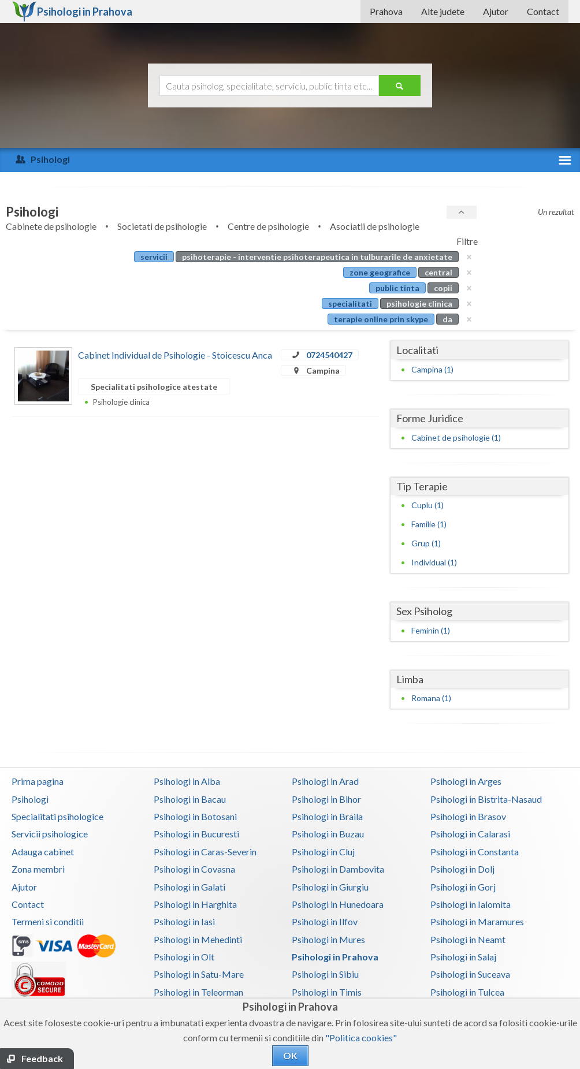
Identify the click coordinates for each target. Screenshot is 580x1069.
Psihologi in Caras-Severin (205, 851)
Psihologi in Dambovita (338, 868)
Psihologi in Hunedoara (338, 904)
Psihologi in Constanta (474, 851)
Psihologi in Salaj (463, 956)
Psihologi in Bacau (190, 799)
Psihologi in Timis (327, 991)
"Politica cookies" (361, 1037)
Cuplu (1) (427, 505)
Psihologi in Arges (465, 781)
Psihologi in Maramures (477, 921)
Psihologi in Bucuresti (196, 833)
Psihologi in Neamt (467, 939)
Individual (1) (434, 562)
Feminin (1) (430, 630)
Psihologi (30, 799)
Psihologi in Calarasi (470, 833)
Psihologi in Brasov (468, 816)
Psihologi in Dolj (462, 868)
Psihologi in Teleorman (198, 991)
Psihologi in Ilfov (325, 921)
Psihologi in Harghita (195, 904)
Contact (543, 11)
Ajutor (495, 11)
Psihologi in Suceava (470, 974)
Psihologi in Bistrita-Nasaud (486, 799)
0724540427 (329, 355)
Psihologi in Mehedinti (198, 939)
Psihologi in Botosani (195, 816)
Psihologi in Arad (325, 781)
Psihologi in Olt (184, 956)
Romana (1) (431, 698)
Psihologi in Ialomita (470, 904)
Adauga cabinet (43, 851)
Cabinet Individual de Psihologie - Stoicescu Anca (175, 354)
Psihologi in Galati (189, 886)
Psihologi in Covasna (194, 868)
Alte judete (442, 11)
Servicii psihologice (50, 833)
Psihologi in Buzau (328, 833)
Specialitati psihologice (57, 816)
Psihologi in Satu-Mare (199, 974)
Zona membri (38, 868)
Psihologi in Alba (187, 781)
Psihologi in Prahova (335, 956)
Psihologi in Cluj (323, 851)
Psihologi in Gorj (463, 886)
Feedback (42, 1058)
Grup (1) (426, 543)
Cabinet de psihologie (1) (456, 437)
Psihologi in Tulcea (467, 991)
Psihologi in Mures (328, 939)
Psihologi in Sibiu (325, 974)
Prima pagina (38, 781)
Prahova (386, 11)
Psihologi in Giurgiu (330, 886)
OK (290, 1055)
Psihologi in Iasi (184, 921)
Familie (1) (429, 524)
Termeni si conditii (48, 921)
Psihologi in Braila (327, 816)
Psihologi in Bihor (326, 799)
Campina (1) (432, 369)
